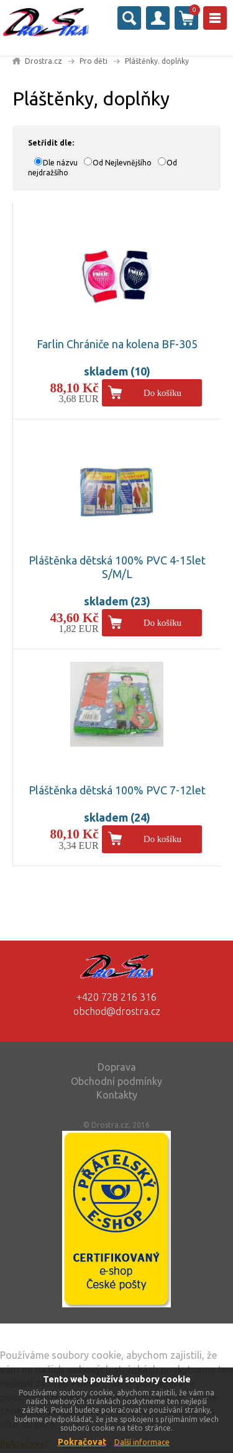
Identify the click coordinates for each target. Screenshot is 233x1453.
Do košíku (162, 393)
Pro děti (93, 61)
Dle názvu (60, 163)
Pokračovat (82, 1442)
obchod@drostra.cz (116, 1011)
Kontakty (116, 1094)
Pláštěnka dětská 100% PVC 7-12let (117, 790)
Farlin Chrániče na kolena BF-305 (117, 344)
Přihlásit (158, 18)
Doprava (117, 1067)
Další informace (142, 1442)
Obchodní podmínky (116, 1081)
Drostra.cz (43, 61)
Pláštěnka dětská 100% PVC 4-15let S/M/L (117, 567)
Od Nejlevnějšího (122, 163)
